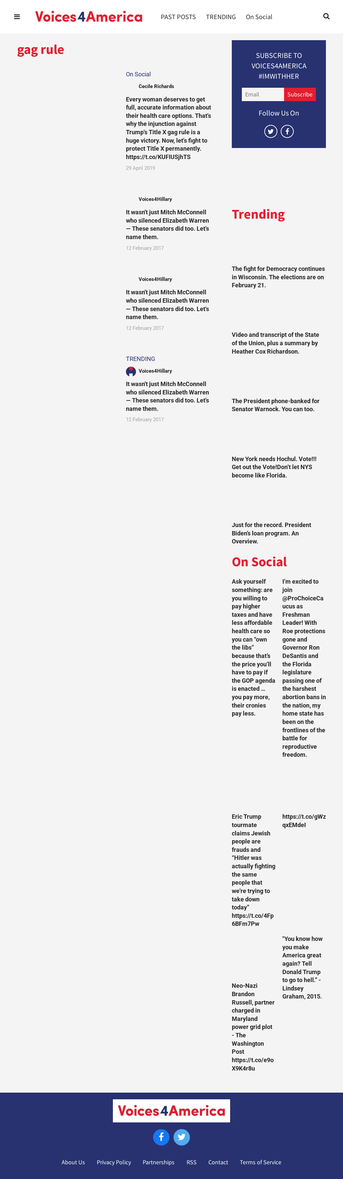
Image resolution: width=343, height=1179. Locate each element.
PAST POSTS (178, 17)
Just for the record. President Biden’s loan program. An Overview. (271, 533)
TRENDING (221, 17)
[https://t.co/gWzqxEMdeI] (304, 787)
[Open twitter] (270, 131)
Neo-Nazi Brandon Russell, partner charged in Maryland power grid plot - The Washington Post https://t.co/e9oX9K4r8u (253, 1027)
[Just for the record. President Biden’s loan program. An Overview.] (279, 502)
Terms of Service (260, 1162)
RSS (192, 1162)
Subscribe (300, 94)
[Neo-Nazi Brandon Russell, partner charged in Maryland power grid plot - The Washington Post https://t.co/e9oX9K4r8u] (253, 956)
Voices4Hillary (155, 199)
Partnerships (159, 1162)
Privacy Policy (114, 1162)
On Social (259, 17)
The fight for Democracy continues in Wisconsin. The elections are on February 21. (278, 277)
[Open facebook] (287, 131)
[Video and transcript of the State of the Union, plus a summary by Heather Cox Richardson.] (279, 312)
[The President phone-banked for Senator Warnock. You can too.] (279, 378)
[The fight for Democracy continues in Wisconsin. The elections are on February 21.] (279, 246)
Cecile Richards (156, 86)
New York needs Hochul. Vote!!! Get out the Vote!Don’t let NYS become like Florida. (274, 467)
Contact (218, 1162)
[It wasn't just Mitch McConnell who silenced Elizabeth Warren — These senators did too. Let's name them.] (66, 222)
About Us (73, 1162)
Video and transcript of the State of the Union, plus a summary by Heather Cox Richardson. (275, 343)
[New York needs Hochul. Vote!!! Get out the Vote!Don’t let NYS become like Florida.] (279, 436)
